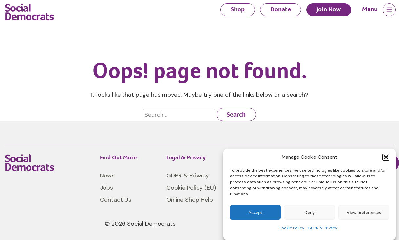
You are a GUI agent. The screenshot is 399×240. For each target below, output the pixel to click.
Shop (238, 9)
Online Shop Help (189, 200)
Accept (255, 212)
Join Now (328, 9)
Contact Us (115, 200)
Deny (309, 212)
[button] (386, 157)
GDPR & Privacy (322, 228)
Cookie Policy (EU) (191, 188)
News (107, 175)
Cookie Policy (291, 228)
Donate (280, 9)
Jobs (106, 188)
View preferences (364, 212)
